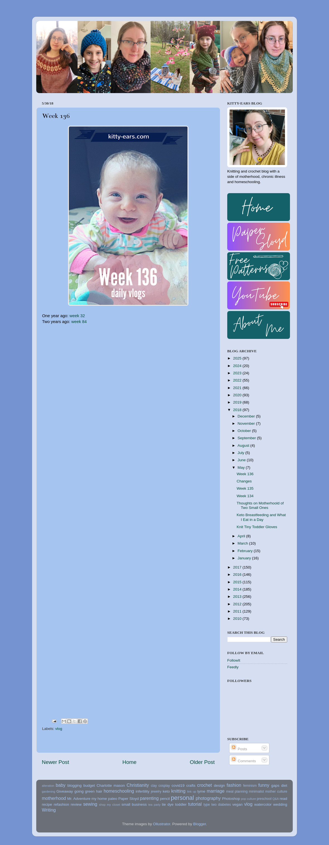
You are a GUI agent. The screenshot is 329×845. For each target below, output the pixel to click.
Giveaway (64, 791)
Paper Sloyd (128, 799)
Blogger (199, 824)
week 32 (77, 316)
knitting (178, 790)
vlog (58, 729)
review (76, 804)
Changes (244, 481)
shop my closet (109, 804)
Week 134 (245, 496)
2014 (238, 589)
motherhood (54, 798)
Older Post (202, 762)
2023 (238, 373)
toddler (181, 804)
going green (84, 791)
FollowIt (233, 660)
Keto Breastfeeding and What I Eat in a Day (261, 517)
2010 (238, 618)
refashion (61, 804)
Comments (243, 761)
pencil (165, 799)
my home (99, 799)
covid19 (178, 785)
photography (208, 798)
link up (191, 791)
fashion (234, 785)
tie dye (168, 804)
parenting (149, 798)
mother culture (276, 791)
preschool (264, 799)
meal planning (237, 791)
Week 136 (245, 474)
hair (99, 791)
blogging (74, 785)
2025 (238, 358)
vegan (237, 804)
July (241, 453)
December (247, 416)
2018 (238, 410)
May (242, 467)
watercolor (263, 804)
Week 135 (245, 488)
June (242, 460)
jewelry (156, 791)
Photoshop (231, 799)
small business (134, 804)
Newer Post (55, 762)
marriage (215, 790)
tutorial (195, 804)
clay (154, 786)
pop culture (248, 798)
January (245, 558)
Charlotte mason (110, 785)
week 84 (79, 321)
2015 (238, 582)
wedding (280, 804)
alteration (48, 785)
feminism (250, 786)
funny (263, 785)
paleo (112, 799)
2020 (238, 395)
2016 (238, 574)
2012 (238, 604)
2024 (238, 366)
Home (129, 762)
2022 (238, 380)
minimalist (256, 791)
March (243, 543)
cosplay (164, 786)
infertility (142, 791)
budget (89, 785)
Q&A (275, 798)
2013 (238, 596)
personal (182, 797)
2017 (238, 567)
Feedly (233, 667)
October (245, 431)
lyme (201, 791)
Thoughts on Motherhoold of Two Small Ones (260, 505)
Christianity (138, 785)
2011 (238, 611)
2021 (238, 388)
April (242, 536)
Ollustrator (161, 824)
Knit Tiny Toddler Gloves (257, 527)
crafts (190, 785)
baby (61, 785)
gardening (48, 791)
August (244, 445)
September (247, 438)
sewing (90, 804)
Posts (239, 749)
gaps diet (279, 785)
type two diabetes (217, 805)
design (219, 785)
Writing (49, 809)
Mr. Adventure (78, 799)
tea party (154, 804)
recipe (47, 804)
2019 (238, 402)
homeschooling (119, 790)
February (246, 551)
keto (166, 791)
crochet (204, 785)
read (283, 799)
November (247, 423)
